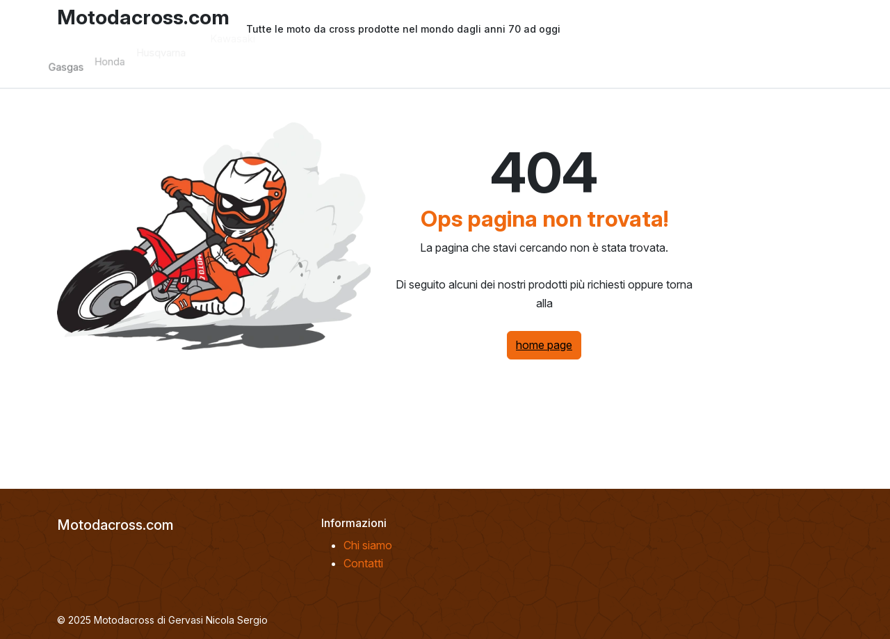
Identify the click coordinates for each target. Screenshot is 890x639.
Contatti (363, 563)
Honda (124, 55)
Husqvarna (174, 41)
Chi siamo (367, 545)
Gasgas (80, 64)
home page (544, 345)
